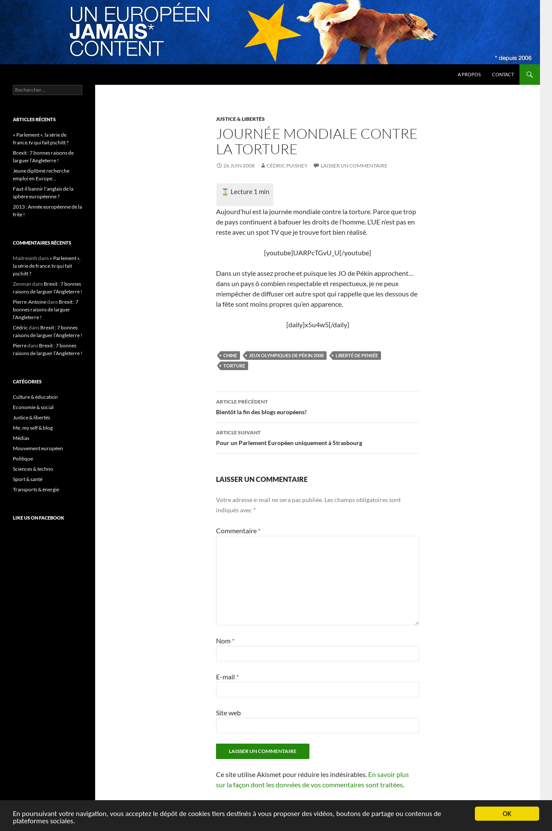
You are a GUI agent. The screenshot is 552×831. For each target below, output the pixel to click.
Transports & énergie (36, 489)
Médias (21, 438)
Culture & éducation (35, 397)
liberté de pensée (357, 355)
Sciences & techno (33, 469)
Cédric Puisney (287, 165)
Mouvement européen (38, 448)
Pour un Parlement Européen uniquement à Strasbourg (317, 436)
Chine (230, 355)
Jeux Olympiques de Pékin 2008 (286, 355)
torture (234, 365)
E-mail (227, 677)
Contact (503, 74)
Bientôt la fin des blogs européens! (317, 406)
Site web (228, 712)
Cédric (20, 327)
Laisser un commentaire (354, 165)
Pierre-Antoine (29, 302)
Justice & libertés (240, 119)
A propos (469, 74)
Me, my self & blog (33, 427)
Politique (23, 458)
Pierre (20, 345)
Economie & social (33, 407)
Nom (225, 641)
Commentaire (238, 530)
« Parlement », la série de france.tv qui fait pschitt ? (47, 266)
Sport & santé (27, 479)
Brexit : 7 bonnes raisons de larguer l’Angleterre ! (45, 309)
